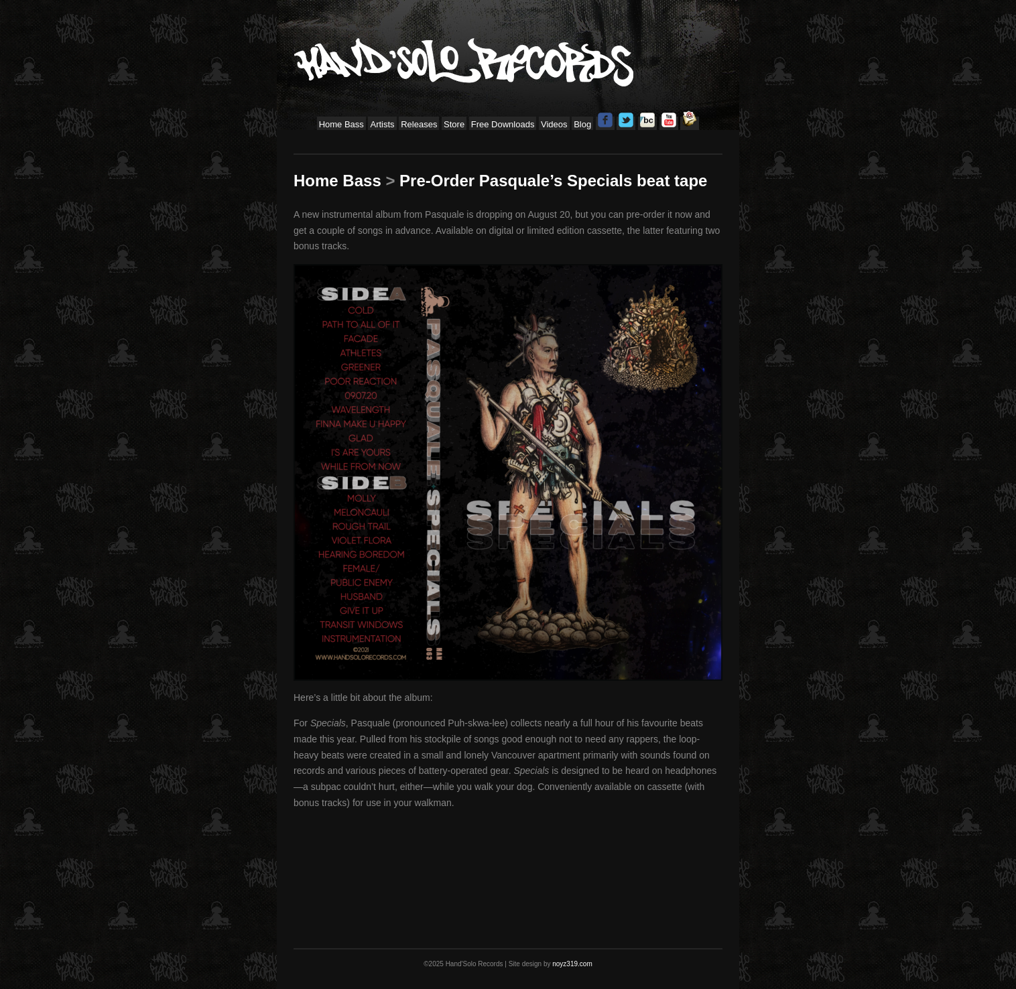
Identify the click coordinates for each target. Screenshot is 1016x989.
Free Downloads (503, 124)
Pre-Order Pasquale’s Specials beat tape (553, 181)
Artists (382, 124)
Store (454, 124)
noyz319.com (572, 964)
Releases (419, 124)
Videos (554, 124)
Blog (582, 124)
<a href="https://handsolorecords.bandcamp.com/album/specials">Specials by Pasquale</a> (508, 861)
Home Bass (341, 124)
